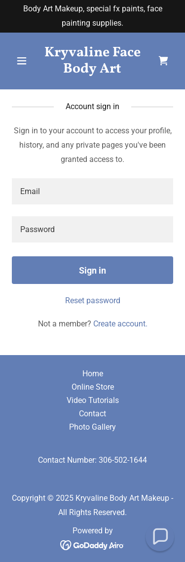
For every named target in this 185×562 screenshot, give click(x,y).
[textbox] (92, 191)
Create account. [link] (120, 323)
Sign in (92, 270)
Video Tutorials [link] (93, 400)
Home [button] (92, 373)
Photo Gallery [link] (92, 427)
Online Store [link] (93, 387)
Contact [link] (92, 413)
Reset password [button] (92, 300)
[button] (24, 61)
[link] (92, 70)
